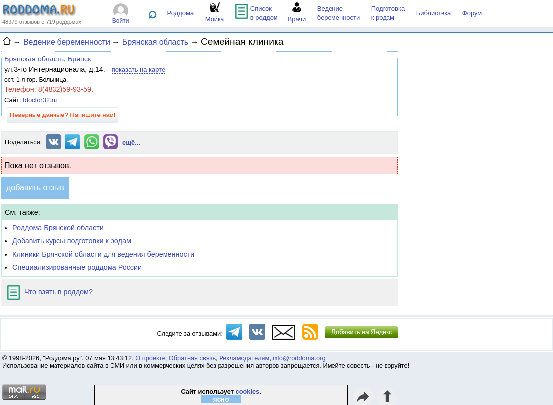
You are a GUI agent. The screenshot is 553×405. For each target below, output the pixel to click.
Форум (472, 13)
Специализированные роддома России (77, 267)
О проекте (150, 358)
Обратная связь (192, 358)
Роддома (180, 13)
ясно (221, 399)
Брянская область (34, 59)
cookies (248, 391)
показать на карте (138, 69)
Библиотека (433, 13)
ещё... (131, 142)
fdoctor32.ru (40, 100)
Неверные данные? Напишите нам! (62, 114)
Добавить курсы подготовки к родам (71, 241)
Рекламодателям (244, 358)
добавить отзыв (35, 187)
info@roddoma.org (299, 358)
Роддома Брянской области (58, 227)
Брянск (79, 59)
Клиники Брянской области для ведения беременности (103, 254)
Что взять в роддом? (50, 292)
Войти (120, 20)
